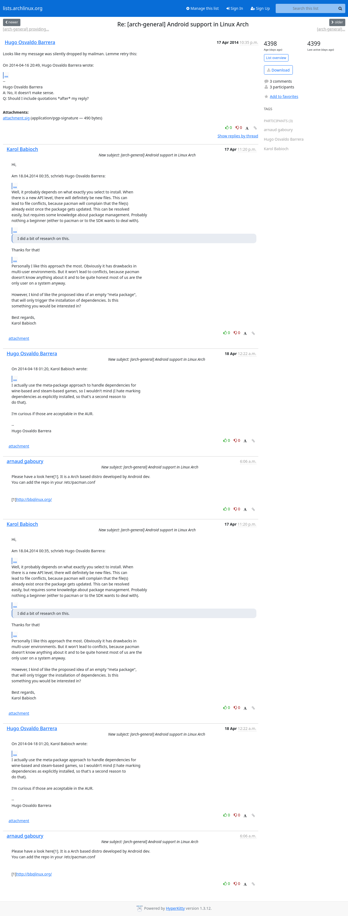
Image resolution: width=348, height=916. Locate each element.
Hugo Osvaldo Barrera (30, 42)
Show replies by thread (237, 135)
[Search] (340, 8)
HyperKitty (175, 908)
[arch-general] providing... (26, 29)
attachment (19, 338)
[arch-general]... (331, 29)
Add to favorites (281, 96)
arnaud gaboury (25, 461)
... (6, 75)
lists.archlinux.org (23, 8)
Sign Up (260, 8)
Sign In (234, 8)
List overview (276, 57)
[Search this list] (306, 8)
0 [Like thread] (229, 127)
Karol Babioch (22, 149)
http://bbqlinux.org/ (34, 499)
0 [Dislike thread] (239, 127)
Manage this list (202, 8)
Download (278, 70)
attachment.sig (16, 118)
